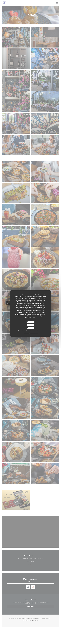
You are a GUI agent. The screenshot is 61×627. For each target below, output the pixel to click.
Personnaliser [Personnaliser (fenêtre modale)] (30, 327)
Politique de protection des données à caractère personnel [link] (31, 330)
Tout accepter (30, 322)
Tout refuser (30, 325)
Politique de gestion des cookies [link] (31, 333)
